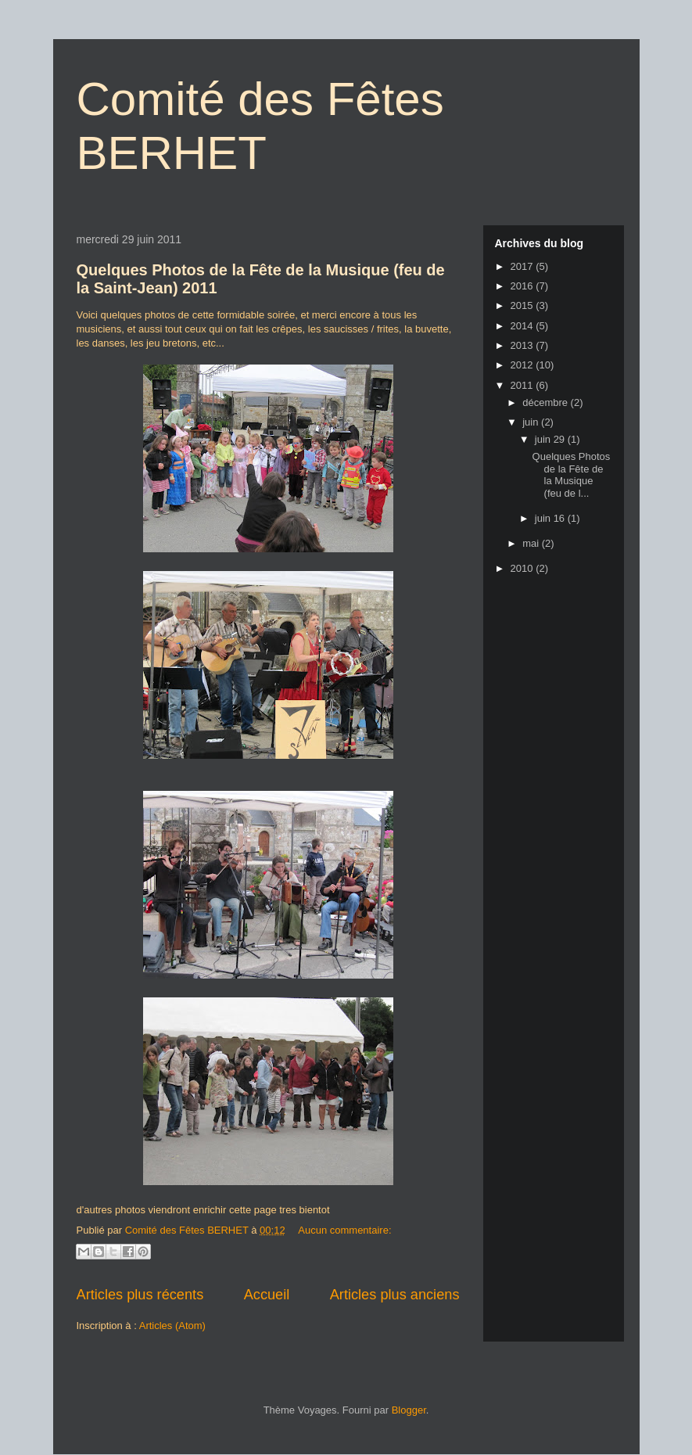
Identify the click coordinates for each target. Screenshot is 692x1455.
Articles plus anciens (395, 1294)
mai (532, 543)
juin (531, 422)
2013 (523, 345)
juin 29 (551, 439)
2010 (523, 568)
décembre (546, 402)
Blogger (409, 1410)
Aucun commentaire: (344, 1230)
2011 (523, 385)
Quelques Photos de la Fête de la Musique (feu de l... (571, 475)
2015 (523, 305)
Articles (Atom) (172, 1325)
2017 (523, 266)
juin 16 (551, 518)
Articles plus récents (140, 1294)
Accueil (267, 1294)
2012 (523, 365)
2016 (523, 286)
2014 (523, 326)
